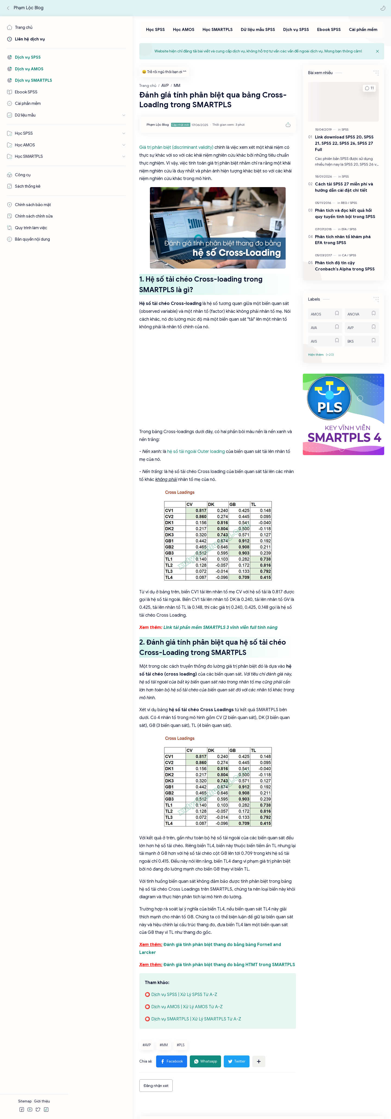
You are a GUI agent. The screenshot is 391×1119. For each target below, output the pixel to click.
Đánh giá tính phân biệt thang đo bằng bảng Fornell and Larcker (167, 887)
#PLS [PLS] (116, 980)
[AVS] (325, 343)
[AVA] (325, 330)
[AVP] (362, 330)
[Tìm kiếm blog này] (118, 8)
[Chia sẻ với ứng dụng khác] (194, 996)
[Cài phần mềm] (331, 32)
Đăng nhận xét (91, 1020)
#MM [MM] (99, 980)
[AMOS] (325, 316)
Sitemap (25, 1101)
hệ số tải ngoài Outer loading (131, 456)
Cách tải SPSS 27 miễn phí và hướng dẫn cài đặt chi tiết (344, 190)
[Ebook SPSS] (296, 32)
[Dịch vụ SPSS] (264, 32)
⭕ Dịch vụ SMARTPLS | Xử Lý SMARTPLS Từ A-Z (128, 954)
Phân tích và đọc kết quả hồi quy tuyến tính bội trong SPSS (345, 216)
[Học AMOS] (151, 32)
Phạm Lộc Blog (30, 8)
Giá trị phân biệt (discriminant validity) (112, 150)
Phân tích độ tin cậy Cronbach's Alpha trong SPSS (345, 268)
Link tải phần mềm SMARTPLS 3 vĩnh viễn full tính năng (156, 617)
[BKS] (362, 343)
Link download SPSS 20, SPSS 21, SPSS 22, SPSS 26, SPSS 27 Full (344, 146)
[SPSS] (345, 132)
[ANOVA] (362, 316)
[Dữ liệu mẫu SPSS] (226, 32)
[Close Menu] (378, 54)
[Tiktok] (123, 1084)
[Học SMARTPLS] (185, 32)
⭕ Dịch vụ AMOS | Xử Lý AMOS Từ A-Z (119, 941)
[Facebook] (88, 1084)
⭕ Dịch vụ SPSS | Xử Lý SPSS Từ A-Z (116, 929)
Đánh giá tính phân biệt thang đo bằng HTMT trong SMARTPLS (165, 899)
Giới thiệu (42, 1101)
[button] (381, 8)
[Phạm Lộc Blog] (93, 127)
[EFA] (345, 231)
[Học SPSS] (123, 32)
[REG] (345, 205)
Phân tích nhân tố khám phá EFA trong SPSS (343, 242)
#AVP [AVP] (82, 980)
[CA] (345, 257)
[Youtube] (107, 1084)
